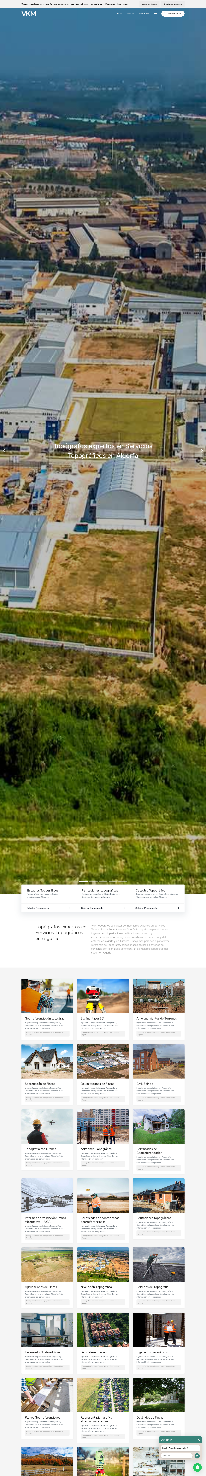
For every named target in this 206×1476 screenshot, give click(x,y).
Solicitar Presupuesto (48, 908)
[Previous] (4, 451)
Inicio (119, 13)
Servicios (130, 13)
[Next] (201, 451)
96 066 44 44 (173, 13)
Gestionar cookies (173, 4)
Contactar (144, 13)
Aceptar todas (149, 4)
